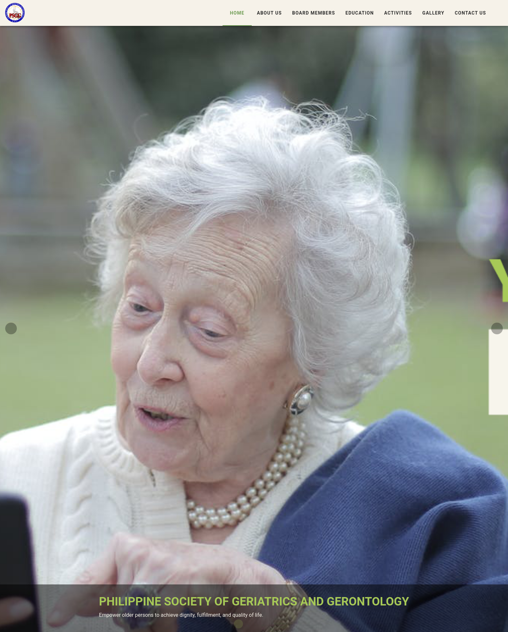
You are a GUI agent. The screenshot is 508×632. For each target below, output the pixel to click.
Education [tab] (359, 13)
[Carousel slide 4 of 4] (269, 623)
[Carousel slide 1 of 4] (238, 623)
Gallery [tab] (433, 13)
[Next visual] (497, 328)
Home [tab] (237, 13)
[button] (499, 13)
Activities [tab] (398, 13)
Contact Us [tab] (470, 13)
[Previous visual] (11, 328)
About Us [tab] (269, 13)
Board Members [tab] (313, 13)
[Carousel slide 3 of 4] (259, 623)
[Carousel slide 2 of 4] (248, 623)
